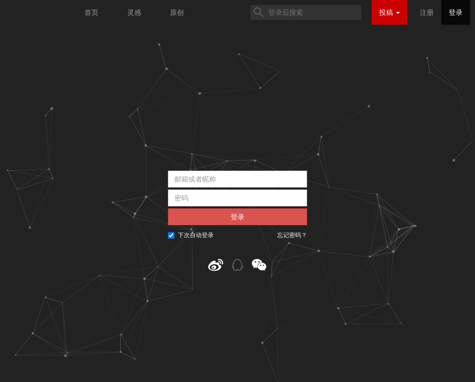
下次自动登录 (191, 235)
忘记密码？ (292, 235)
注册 (427, 12)
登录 (456, 12)
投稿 (389, 12)
